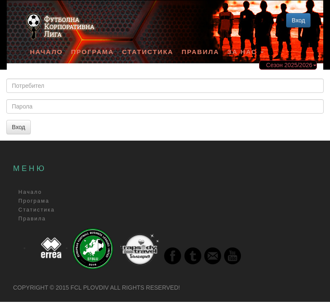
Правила (200, 52)
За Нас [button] (245, 52)
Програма (92, 52)
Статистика (147, 52)
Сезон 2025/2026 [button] (291, 65)
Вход (298, 20)
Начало (46, 52)
